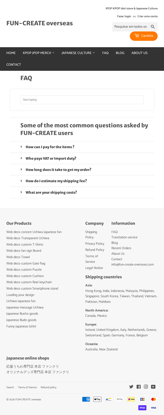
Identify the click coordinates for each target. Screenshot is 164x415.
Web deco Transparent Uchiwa (27, 238)
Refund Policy (94, 250)
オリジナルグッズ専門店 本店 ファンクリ (37, 372)
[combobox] (82, 99)
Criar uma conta (147, 16)
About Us (139, 53)
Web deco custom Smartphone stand (32, 288)
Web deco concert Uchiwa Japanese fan (34, 232)
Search (10, 387)
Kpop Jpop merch (39, 53)
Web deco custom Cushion (25, 276)
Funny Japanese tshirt (21, 326)
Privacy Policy (94, 244)
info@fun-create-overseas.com (132, 264)
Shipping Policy (91, 234)
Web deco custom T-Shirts (24, 244)
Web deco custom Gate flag (25, 263)
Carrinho (143, 36)
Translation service (124, 237)
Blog (120, 53)
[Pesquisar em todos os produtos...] (135, 26)
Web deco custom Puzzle (24, 270)
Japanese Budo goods (21, 320)
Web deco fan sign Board (23, 251)
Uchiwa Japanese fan (20, 301)
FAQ (105, 53)
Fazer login (124, 16)
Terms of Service (91, 259)
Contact (13, 65)
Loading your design (20, 295)
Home (11, 53)
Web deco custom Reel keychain (29, 282)
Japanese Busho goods (22, 314)
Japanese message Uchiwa (24, 307)
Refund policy (48, 387)
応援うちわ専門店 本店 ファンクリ (32, 367)
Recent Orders (121, 248)
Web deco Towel (18, 257)
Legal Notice (94, 268)
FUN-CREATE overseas (39, 23)
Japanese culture (78, 53)
